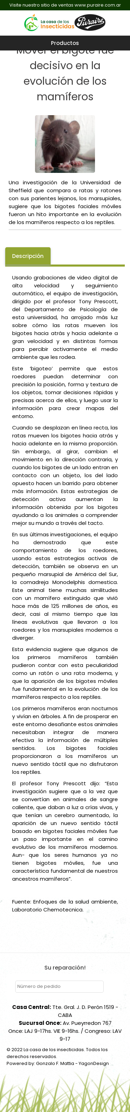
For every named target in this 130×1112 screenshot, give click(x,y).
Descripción (28, 256)
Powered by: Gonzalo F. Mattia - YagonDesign (58, 1063)
